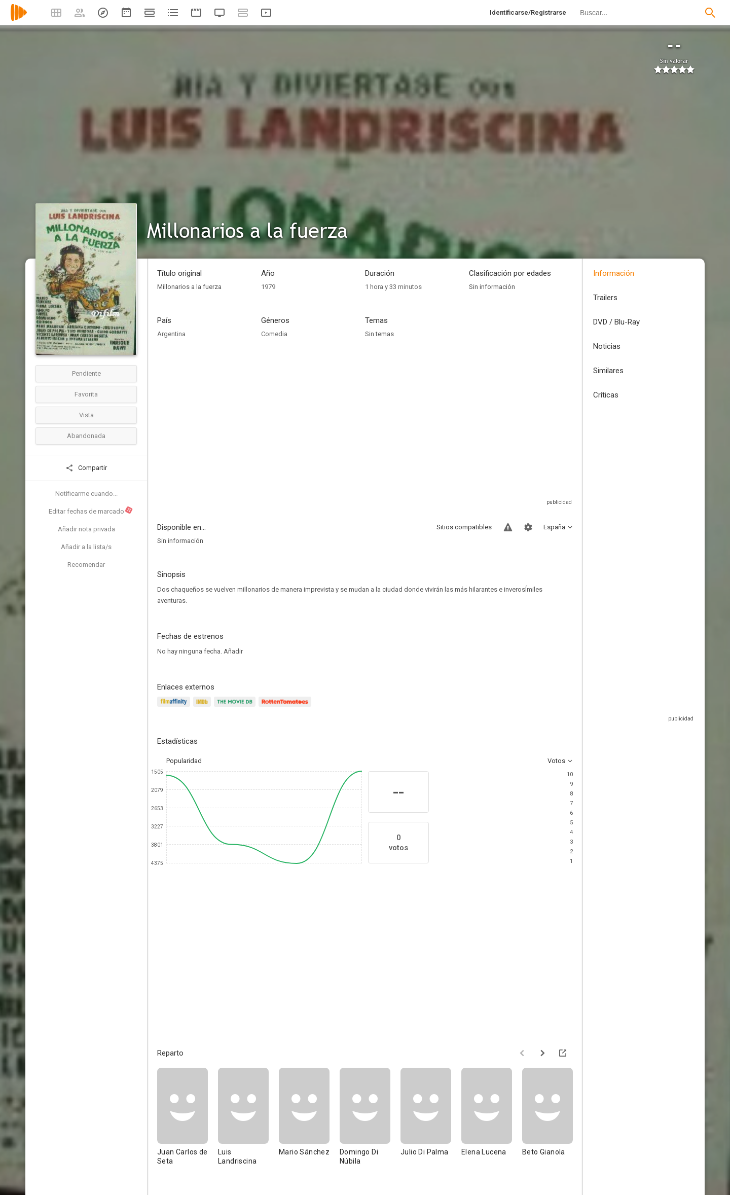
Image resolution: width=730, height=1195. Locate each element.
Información (613, 273)
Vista (86, 415)
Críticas (605, 395)
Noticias (606, 346)
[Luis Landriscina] (248, 1121)
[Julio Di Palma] (430, 1121)
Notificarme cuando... (86, 493)
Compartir (86, 468)
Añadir (233, 651)
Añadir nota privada (86, 529)
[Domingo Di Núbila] (370, 1121)
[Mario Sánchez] (309, 1121)
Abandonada (86, 436)
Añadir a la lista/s (86, 547)
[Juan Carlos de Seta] (187, 1121)
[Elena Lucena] (491, 1121)
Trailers (605, 297)
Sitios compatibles (464, 527)
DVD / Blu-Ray (616, 322)
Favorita (86, 394)
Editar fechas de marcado (91, 510)
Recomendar (86, 564)
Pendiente (86, 373)
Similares (608, 370)
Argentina (171, 334)
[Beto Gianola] (552, 1121)
